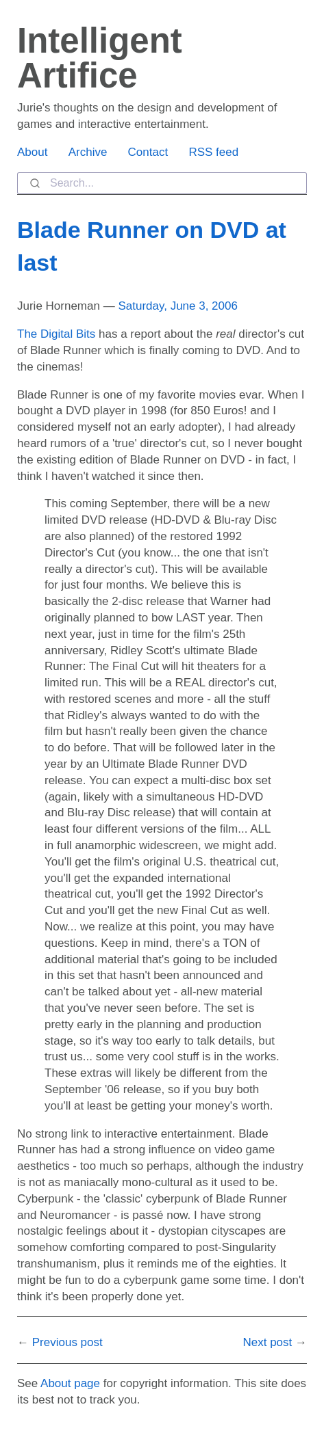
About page (70, 1383)
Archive (88, 152)
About (32, 152)
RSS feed (213, 152)
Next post (267, 1342)
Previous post (67, 1342)
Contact (148, 152)
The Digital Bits (56, 333)
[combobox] (162, 183)
